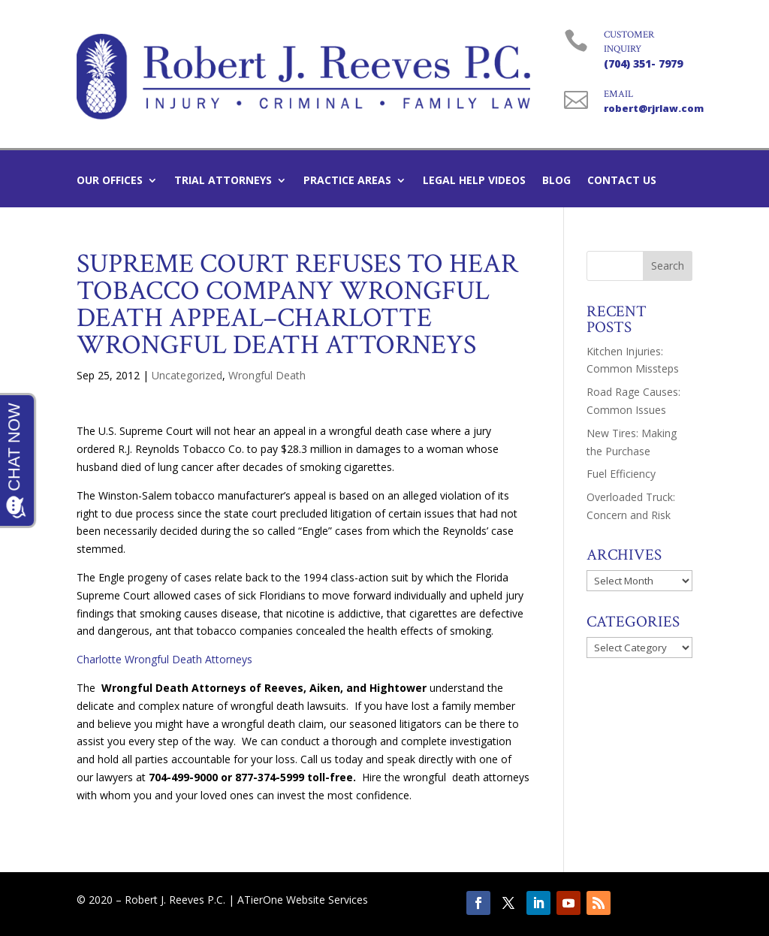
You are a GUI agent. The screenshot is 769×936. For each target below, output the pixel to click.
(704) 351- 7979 (643, 63)
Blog (556, 181)
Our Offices (110, 181)
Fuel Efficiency (621, 473)
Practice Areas (347, 181)
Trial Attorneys (223, 181)
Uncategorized (187, 375)
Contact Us (621, 181)
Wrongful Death (267, 375)
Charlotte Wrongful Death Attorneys (164, 659)
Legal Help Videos (474, 181)
